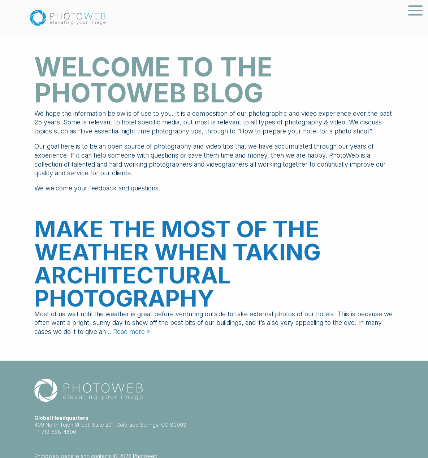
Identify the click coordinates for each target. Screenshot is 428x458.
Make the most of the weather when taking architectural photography (177, 263)
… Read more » (128, 331)
